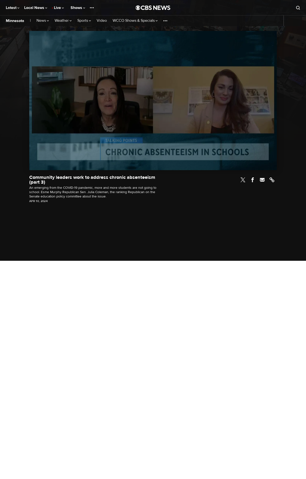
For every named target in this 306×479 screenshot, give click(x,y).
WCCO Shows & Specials (135, 20)
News (42, 20)
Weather (63, 20)
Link (272, 179)
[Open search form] (298, 8)
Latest (12, 8)
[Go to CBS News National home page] (153, 7)
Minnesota (15, 20)
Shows (78, 8)
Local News (35, 8)
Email (262, 179)
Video (102, 20)
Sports (84, 20)
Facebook (252, 179)
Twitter (242, 179)
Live (59, 7)
